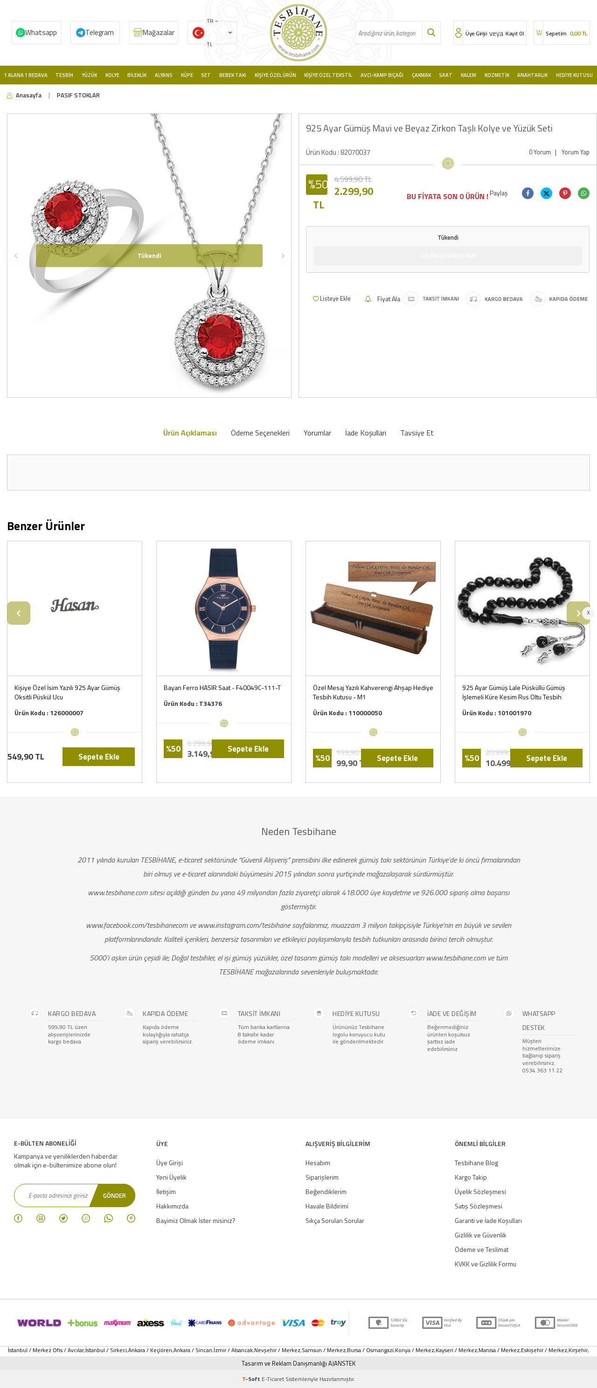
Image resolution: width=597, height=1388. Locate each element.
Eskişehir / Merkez (544, 1350)
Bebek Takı (232, 75)
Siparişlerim (322, 1177)
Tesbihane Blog (476, 1162)
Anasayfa (24, 95)
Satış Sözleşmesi (478, 1206)
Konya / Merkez (414, 1350)
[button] (15, 256)
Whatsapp (41, 32)
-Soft (252, 1378)
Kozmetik (497, 75)
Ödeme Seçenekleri (260, 433)
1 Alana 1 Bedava (26, 75)
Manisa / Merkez (499, 1350)
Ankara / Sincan (193, 1350)
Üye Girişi (169, 1162)
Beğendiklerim (326, 1191)
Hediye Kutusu (574, 75)
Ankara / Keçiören (150, 1350)
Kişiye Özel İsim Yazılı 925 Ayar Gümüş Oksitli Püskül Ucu (67, 692)
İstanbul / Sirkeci (106, 1350)
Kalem (468, 75)
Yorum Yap (576, 152)
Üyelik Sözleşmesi (480, 1191)
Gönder (113, 1195)
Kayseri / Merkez (456, 1350)
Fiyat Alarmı (387, 299)
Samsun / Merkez (324, 1350)
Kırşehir (578, 1350)
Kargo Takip (471, 1177)
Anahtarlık (532, 75)
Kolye (112, 75)
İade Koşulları (365, 433)
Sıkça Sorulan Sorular (334, 1220)
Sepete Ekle (98, 757)
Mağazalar (158, 32)
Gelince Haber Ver (448, 255)
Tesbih (64, 75)
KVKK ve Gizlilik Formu (485, 1264)
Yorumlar (317, 433)
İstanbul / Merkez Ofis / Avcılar (46, 1350)
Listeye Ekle (332, 299)
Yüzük (89, 75)
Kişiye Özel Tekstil (328, 75)
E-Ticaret (273, 1378)
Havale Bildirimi (326, 1206)
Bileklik (136, 75)
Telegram (99, 32)
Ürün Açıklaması (190, 433)
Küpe (187, 75)
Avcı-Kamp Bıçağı (382, 75)
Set (206, 75)
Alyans (164, 75)
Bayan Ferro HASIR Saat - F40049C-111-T (222, 687)
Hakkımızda (172, 1206)
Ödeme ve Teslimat (481, 1249)
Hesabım (317, 1162)
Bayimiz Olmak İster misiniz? (196, 1220)
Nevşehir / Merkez (277, 1350)
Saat (445, 75)
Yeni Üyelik (171, 1177)
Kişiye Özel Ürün (275, 75)
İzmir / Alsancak (233, 1350)
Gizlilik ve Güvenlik (481, 1235)
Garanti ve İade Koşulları (488, 1220)
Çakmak (421, 75)
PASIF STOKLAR (78, 95)
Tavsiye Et (417, 433)
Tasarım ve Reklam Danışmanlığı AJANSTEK (298, 1363)
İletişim (166, 1191)
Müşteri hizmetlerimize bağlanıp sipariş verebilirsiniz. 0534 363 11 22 (542, 1055)
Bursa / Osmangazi (370, 1350)
